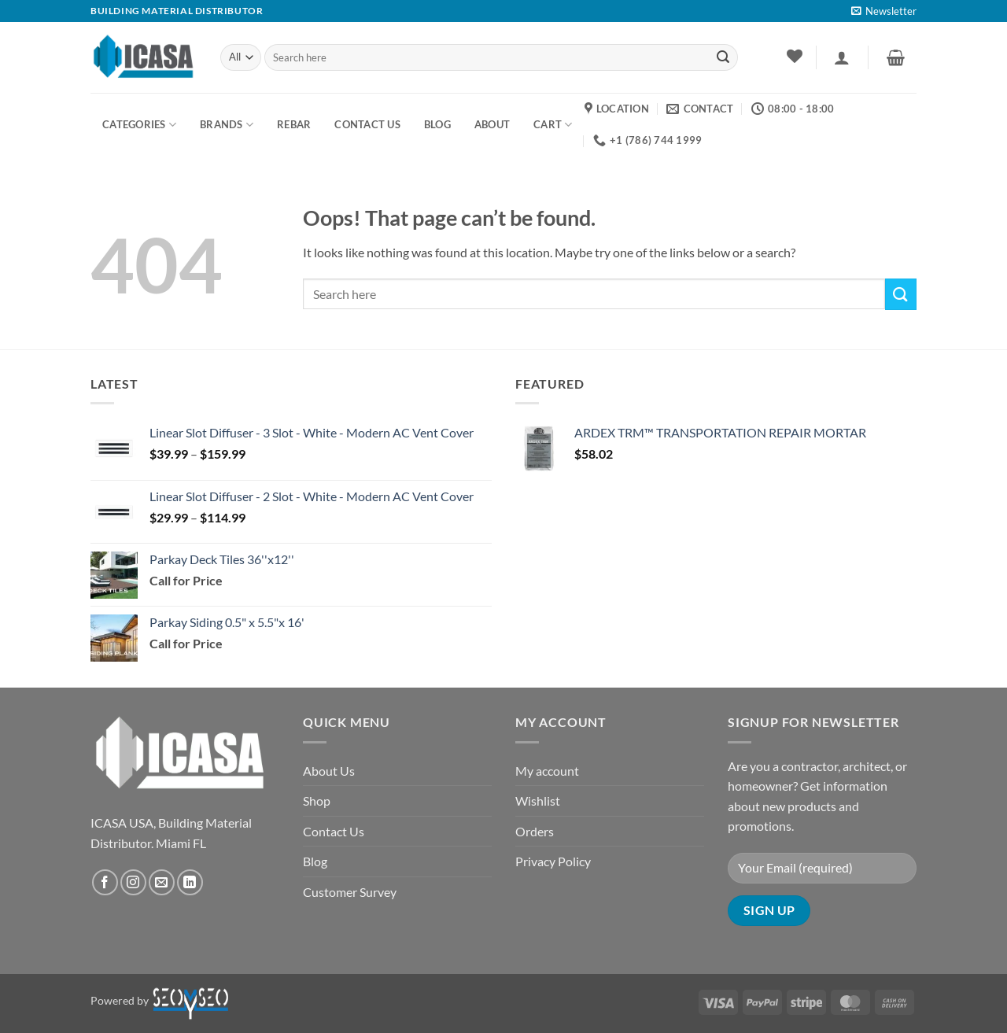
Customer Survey (350, 891)
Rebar (294, 124)
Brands (226, 124)
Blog (315, 861)
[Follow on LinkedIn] (190, 882)
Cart (552, 124)
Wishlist (537, 800)
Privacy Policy (553, 861)
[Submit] (723, 57)
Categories (139, 124)
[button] (884, 11)
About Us (329, 770)
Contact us (367, 124)
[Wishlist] (794, 55)
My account (547, 770)
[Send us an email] (162, 882)
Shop (316, 800)
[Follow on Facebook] (105, 882)
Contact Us (333, 831)
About (492, 124)
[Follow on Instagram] (133, 882)
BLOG (437, 124)
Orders (534, 831)
